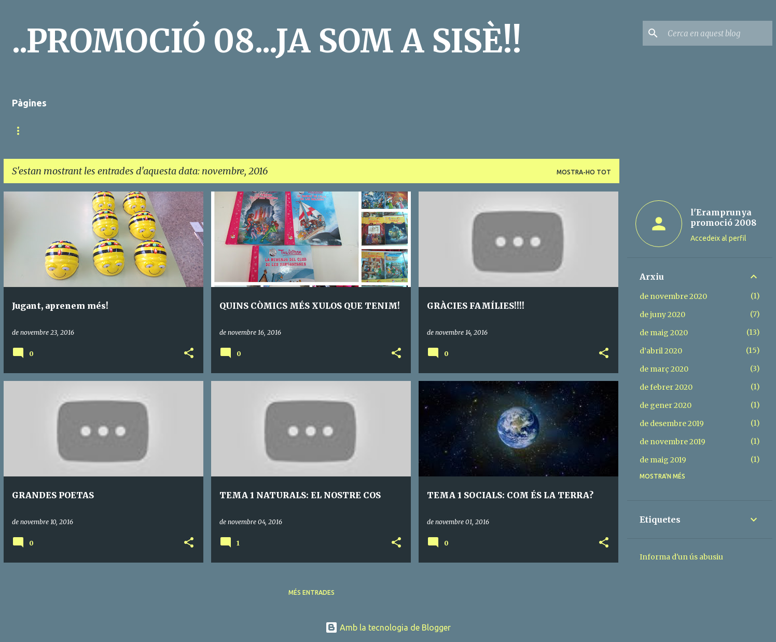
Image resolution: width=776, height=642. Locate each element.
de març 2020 (664, 369)
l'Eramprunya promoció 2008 (723, 217)
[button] (189, 354)
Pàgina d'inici (35, 130)
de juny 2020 (662, 314)
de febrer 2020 (666, 387)
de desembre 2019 (672, 423)
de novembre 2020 (673, 296)
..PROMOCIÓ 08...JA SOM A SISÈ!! (267, 41)
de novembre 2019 (672, 441)
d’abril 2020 (661, 351)
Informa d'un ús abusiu (681, 557)
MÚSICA (94, 130)
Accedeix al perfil (718, 238)
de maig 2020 (664, 332)
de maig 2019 (663, 460)
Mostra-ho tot (584, 172)
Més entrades (311, 592)
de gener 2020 (665, 405)
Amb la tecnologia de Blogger (388, 627)
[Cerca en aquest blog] (717, 33)
